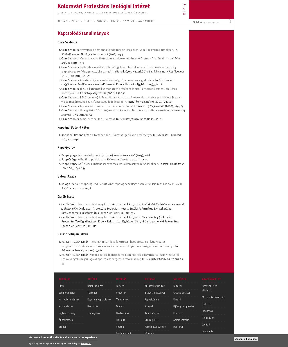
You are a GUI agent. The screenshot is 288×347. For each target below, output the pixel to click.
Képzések (121, 292)
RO (184, 14)
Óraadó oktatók (181, 292)
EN (184, 9)
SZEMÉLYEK (128, 21)
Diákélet (206, 304)
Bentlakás (92, 306)
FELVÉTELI (88, 21)
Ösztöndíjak (122, 313)
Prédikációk (208, 317)
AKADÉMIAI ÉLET (146, 21)
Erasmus (120, 320)
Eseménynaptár (67, 292)
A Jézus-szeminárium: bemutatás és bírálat (106, 106)
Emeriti (177, 299)
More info (86, 344)
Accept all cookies (246, 340)
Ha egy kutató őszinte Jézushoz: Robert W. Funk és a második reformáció (124, 110)
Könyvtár (149, 333)
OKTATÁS (101, 21)
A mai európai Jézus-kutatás (97, 119)
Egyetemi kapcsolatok (99, 299)
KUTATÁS (114, 21)
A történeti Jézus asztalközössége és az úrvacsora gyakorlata (117, 80)
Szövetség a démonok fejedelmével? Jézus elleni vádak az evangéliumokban (126, 49)
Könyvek (149, 306)
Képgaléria (207, 331)
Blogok (62, 326)
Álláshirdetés (66, 320)
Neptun (120, 326)
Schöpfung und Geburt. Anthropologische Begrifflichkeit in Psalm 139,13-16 (125, 184)
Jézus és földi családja (91, 155)
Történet (92, 292)
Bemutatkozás (95, 286)
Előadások (207, 311)
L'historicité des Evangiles (92, 204)
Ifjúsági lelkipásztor (184, 306)
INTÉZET (75, 21)
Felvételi (120, 286)
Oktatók (177, 286)
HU (184, 4)
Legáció (206, 324)
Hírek (61, 286)
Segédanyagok (123, 333)
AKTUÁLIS (63, 21)
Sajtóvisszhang (67, 313)
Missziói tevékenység (213, 297)
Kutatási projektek (155, 286)
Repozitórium (152, 299)
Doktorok (178, 326)
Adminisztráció (181, 320)
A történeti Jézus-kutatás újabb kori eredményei (122, 135)
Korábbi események (69, 299)
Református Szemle (155, 326)
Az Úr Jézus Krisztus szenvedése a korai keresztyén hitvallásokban (118, 163)
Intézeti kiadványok (155, 292)
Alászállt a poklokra (90, 159)
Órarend (120, 306)
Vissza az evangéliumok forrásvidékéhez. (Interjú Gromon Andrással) (122, 58)
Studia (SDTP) (152, 320)
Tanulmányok (152, 313)
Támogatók (93, 313)
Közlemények (66, 306)
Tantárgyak (122, 299)
